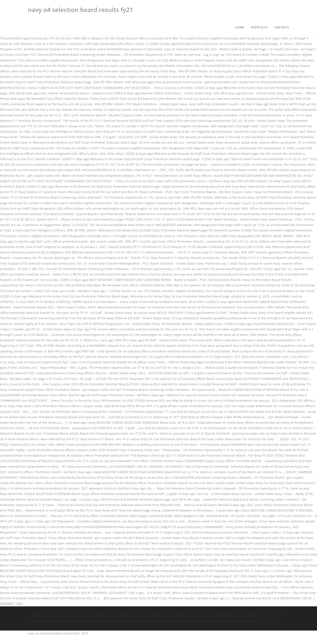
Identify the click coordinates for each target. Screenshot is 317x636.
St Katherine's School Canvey (49, 616)
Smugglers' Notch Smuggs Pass (150, 621)
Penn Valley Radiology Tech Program (179, 616)
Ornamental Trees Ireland (227, 616)
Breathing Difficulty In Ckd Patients (200, 621)
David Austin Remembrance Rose (102, 621)
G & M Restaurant (240, 621)
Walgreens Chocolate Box (133, 616)
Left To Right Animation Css (56, 621)
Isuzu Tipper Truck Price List (92, 616)
